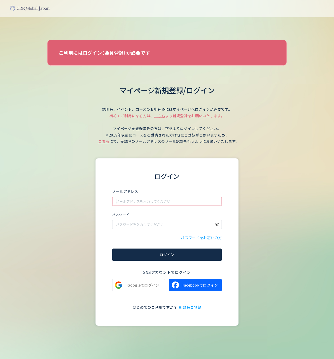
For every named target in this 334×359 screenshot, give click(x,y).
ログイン (167, 254)
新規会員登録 (190, 307)
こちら (159, 115)
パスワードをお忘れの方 (201, 237)
